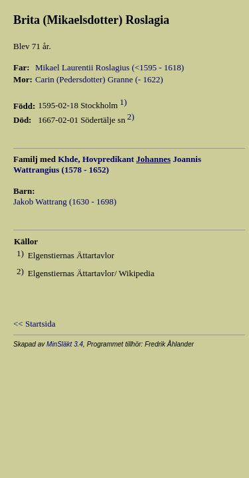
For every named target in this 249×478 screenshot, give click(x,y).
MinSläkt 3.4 (64, 344)
